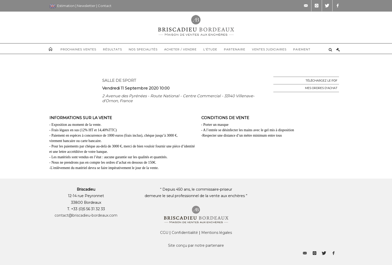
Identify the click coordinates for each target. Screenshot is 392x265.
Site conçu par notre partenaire (196, 245)
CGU (164, 232)
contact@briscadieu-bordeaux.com (86, 215)
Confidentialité (185, 232)
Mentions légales (216, 232)
